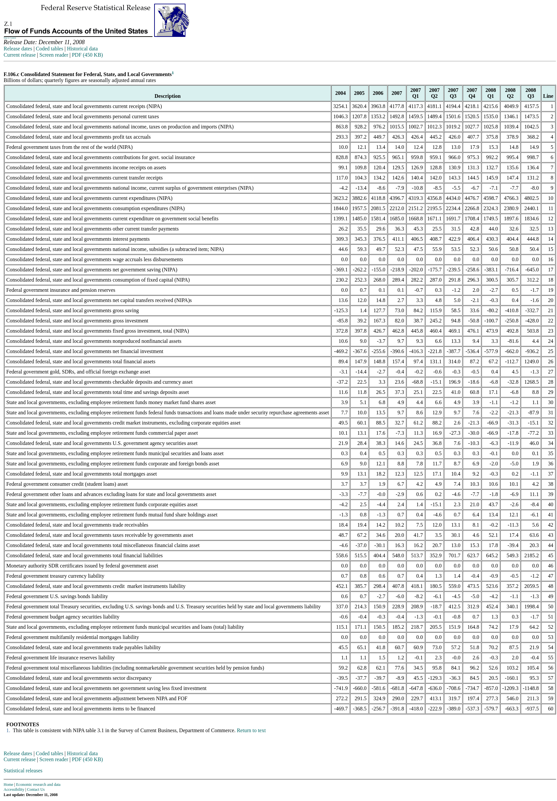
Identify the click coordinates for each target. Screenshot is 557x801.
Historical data (82, 48)
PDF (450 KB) (87, 55)
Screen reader (53, 55)
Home (8, 784)
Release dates (18, 48)
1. (8, 730)
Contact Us (36, 789)
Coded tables (49, 48)
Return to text (251, 730)
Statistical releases (23, 770)
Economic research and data (38, 784)
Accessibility (14, 789)
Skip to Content (10, 38)
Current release (20, 55)
